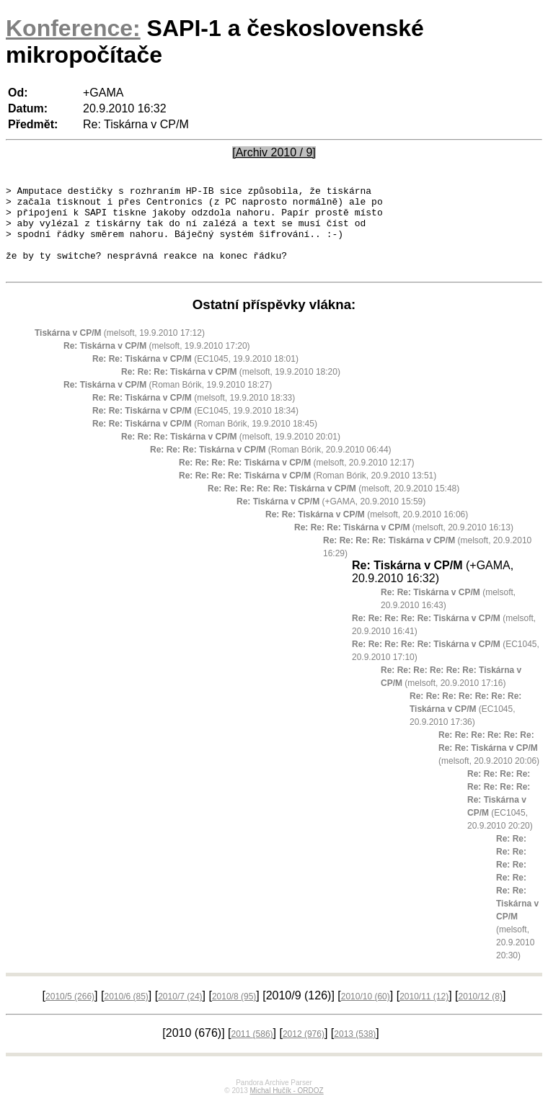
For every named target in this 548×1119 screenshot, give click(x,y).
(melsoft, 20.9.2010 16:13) (403, 545)
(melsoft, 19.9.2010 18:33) (193, 415)
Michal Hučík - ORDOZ (286, 1108)
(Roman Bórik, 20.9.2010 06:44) (271, 467)
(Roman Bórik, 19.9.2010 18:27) (167, 402)
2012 (303, 1051)
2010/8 (234, 1014)
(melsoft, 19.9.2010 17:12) (120, 350)
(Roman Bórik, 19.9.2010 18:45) (204, 441)
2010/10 (365, 1014)
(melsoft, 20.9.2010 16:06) (366, 532)
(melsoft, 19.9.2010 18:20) (230, 389)
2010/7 (180, 1014)
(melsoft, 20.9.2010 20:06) (488, 765)
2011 (252, 1051)
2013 (355, 1051)
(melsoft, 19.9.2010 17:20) (156, 363)
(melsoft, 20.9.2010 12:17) (297, 480)
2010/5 (69, 1014)
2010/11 (423, 1014)
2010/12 (481, 1014)
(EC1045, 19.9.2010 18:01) (195, 376)
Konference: (73, 28)
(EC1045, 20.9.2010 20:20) (500, 817)
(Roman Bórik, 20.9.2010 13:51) (307, 493)
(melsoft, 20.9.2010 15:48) (333, 506)
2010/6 (126, 1014)
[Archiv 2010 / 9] (274, 152)
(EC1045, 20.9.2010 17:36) (465, 726)
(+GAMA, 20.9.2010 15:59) (331, 519)
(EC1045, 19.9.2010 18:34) (195, 428)
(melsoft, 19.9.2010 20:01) (230, 454)
